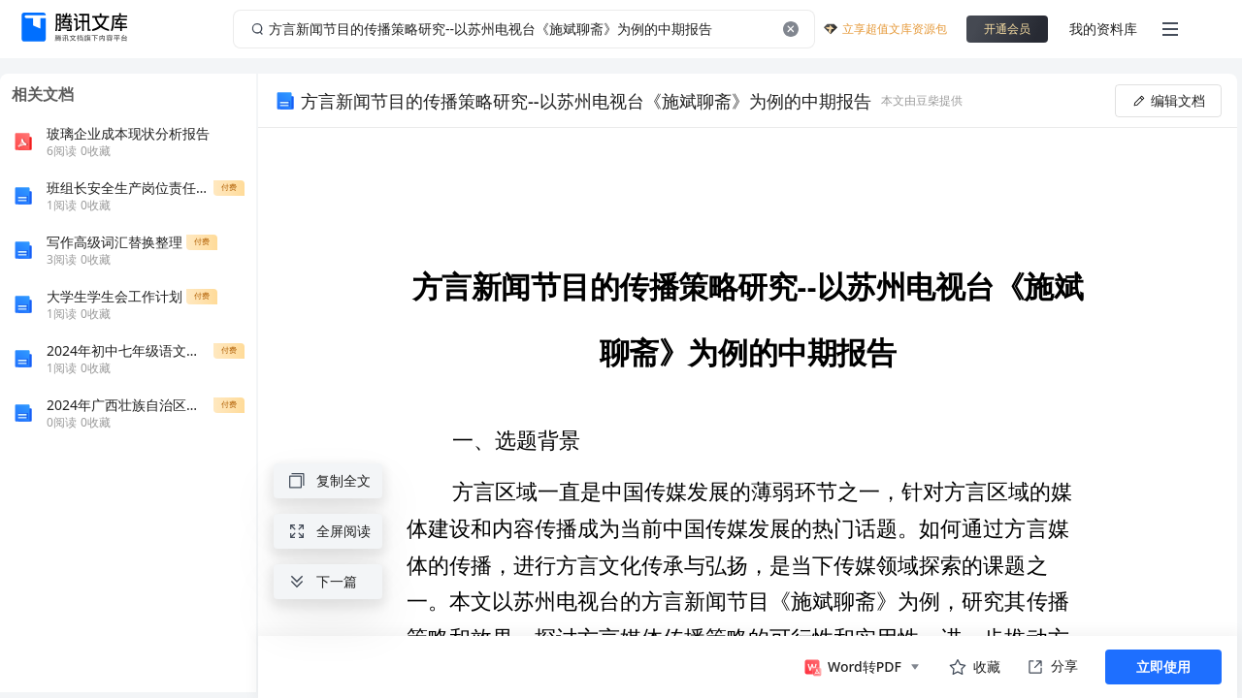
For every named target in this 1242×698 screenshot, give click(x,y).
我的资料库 (1103, 28)
